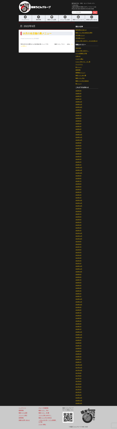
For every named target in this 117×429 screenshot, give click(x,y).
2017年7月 (78, 378)
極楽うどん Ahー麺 (81, 75)
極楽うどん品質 (52, 19)
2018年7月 (78, 345)
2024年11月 (79, 137)
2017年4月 (78, 387)
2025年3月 (78, 126)
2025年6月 (78, 118)
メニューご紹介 (23, 415)
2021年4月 (78, 255)
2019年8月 (78, 310)
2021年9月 (78, 241)
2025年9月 (78, 110)
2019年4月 (78, 321)
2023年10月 (79, 173)
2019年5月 (78, 318)
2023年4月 (78, 189)
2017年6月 (78, 381)
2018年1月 (78, 362)
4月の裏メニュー (80, 35)
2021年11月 (79, 236)
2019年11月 (79, 302)
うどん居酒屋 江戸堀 (81, 53)
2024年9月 (78, 143)
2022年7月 (78, 214)
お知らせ (78, 56)
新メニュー (79, 67)
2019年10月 (79, 304)
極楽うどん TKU (80, 78)
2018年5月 (78, 351)
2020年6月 (78, 282)
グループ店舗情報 (43, 408)
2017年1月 (78, 395)
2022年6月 (78, 216)
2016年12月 (79, 397)
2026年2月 (78, 96)
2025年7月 (78, 115)
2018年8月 (78, 343)
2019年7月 (78, 312)
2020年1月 (78, 296)
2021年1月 (78, 263)
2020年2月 (78, 293)
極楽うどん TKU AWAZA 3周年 (84, 32)
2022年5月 (78, 219)
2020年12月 (79, 266)
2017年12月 (79, 365)
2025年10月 (79, 107)
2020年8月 (78, 277)
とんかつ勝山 (42, 424)
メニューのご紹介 (65, 19)
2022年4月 (78, 222)
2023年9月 (78, 175)
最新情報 (38, 19)
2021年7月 (78, 247)
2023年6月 (78, 184)
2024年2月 (78, 162)
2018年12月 (79, 332)
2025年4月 (78, 123)
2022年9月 (78, 208)
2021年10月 (79, 238)
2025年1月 (78, 132)
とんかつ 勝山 (79, 59)
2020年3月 (78, 291)
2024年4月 (78, 156)
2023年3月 (78, 192)
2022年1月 (78, 230)
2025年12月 (79, 101)
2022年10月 (79, 206)
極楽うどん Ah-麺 (44, 413)
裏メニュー (79, 83)
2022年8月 (78, 211)
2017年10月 (79, 370)
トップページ (25, 19)
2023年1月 (78, 197)
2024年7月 (78, 148)
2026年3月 (78, 93)
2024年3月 (78, 159)
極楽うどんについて (78, 19)
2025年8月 (78, 112)
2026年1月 (78, 99)
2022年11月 (79, 203)
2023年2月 (78, 195)
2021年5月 (78, 252)
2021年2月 (78, 260)
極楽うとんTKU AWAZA (45, 417)
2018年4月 (78, 354)
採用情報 (21, 417)
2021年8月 (78, 244)
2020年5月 (78, 285)
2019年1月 (78, 329)
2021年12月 (79, 233)
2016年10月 (79, 403)
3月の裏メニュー (80, 38)
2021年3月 (78, 258)
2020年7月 (78, 280)
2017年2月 (78, 392)
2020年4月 (78, 288)
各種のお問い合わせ (91, 19)
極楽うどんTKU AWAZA (82, 81)
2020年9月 (78, 274)
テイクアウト (79, 64)
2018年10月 (79, 337)
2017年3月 (78, 389)
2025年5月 (78, 121)
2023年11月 (79, 170)
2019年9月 (78, 307)
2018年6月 (78, 348)
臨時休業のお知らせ (81, 30)
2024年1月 (78, 164)
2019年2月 (78, 326)
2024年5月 (78, 153)
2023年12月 (79, 167)
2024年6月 (78, 151)
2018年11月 (79, 334)
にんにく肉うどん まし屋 (83, 61)
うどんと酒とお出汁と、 (82, 50)
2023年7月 (78, 181)
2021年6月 (78, 249)
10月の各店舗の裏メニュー (37, 33)
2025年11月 (79, 104)
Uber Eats (78, 48)
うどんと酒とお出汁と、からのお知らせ (87, 41)
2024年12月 (79, 134)
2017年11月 (79, 367)
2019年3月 (78, 323)
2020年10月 (79, 271)
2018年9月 (78, 340)
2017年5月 (78, 384)
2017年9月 (78, 373)
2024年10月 (79, 140)
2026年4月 (78, 90)
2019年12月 (79, 299)
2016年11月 (79, 400)
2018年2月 (78, 359)
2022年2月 (78, 228)
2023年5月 (78, 186)
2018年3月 (78, 356)
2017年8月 (78, 375)
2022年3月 (78, 225)
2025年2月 (78, 129)
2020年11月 (79, 269)
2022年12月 (79, 200)
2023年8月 (78, 178)
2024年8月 (78, 145)
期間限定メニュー (80, 72)
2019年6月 (78, 315)
